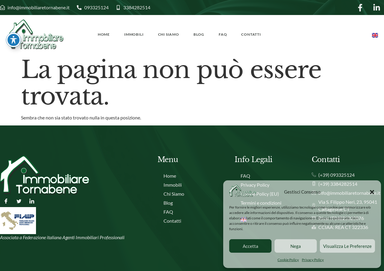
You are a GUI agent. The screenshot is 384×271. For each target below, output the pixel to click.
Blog (199, 34)
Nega (295, 246)
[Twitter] (18, 201)
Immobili (133, 34)
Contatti (251, 34)
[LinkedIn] (31, 201)
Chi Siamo (168, 34)
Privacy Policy (313, 259)
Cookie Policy (288, 259)
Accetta (250, 246)
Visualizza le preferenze (347, 246)
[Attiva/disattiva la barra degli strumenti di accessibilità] (13, 16)
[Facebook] (6, 201)
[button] (372, 192)
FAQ (223, 34)
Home (104, 34)
